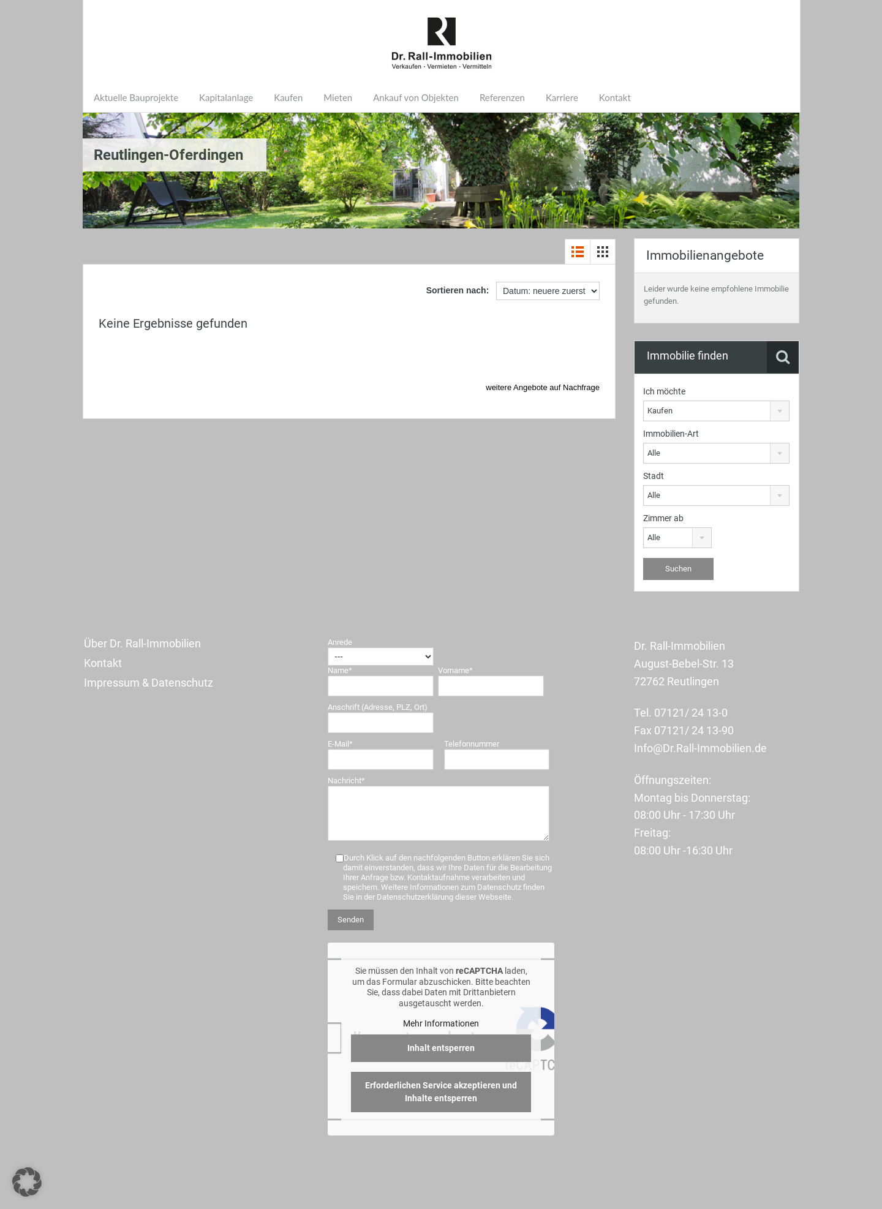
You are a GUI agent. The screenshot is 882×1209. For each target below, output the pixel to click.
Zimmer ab (663, 518)
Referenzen (502, 97)
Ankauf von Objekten (416, 97)
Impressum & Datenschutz (148, 682)
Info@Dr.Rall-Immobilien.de (700, 748)
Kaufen (288, 97)
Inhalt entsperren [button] (441, 1048)
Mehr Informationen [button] (441, 1023)
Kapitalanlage (226, 97)
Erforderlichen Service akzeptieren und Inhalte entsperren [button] (441, 1091)
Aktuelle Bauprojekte (136, 97)
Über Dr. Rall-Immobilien (142, 643)
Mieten (337, 97)
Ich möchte (664, 391)
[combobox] (716, 411)
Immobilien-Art (671, 434)
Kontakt (615, 97)
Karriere (562, 97)
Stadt (653, 476)
